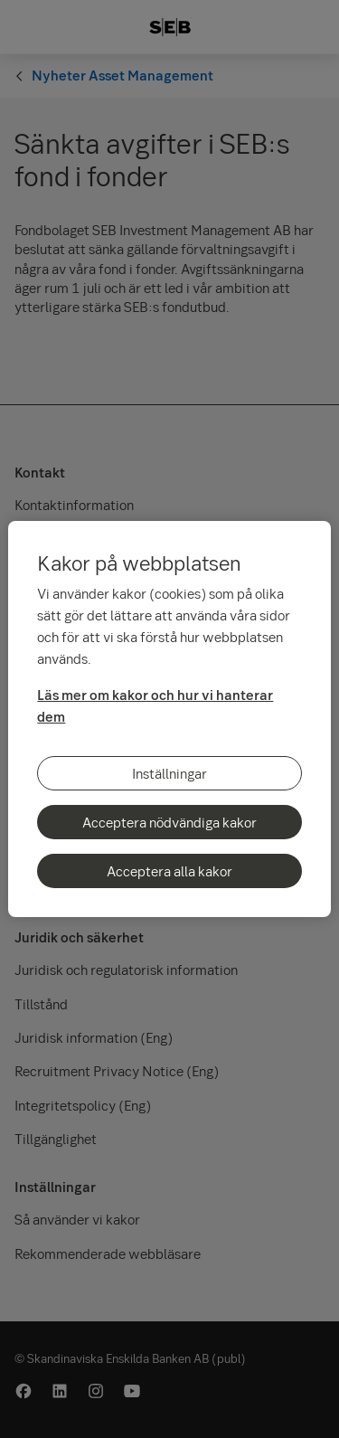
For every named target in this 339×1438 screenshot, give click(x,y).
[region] (169, 719)
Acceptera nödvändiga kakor (169, 822)
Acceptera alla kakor (169, 871)
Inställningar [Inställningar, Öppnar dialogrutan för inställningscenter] (169, 773)
